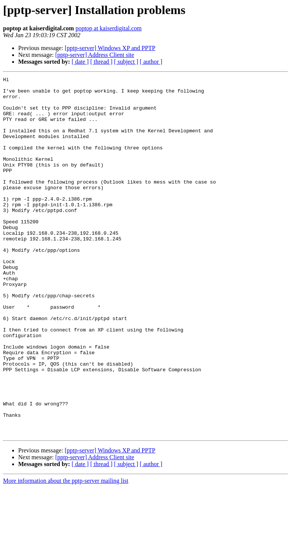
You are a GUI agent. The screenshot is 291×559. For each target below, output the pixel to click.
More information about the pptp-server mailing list (65, 552)
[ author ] (151, 61)
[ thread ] (101, 61)
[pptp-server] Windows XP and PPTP (110, 48)
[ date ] (80, 61)
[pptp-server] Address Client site (94, 55)
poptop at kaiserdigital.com (108, 28)
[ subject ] (126, 61)
